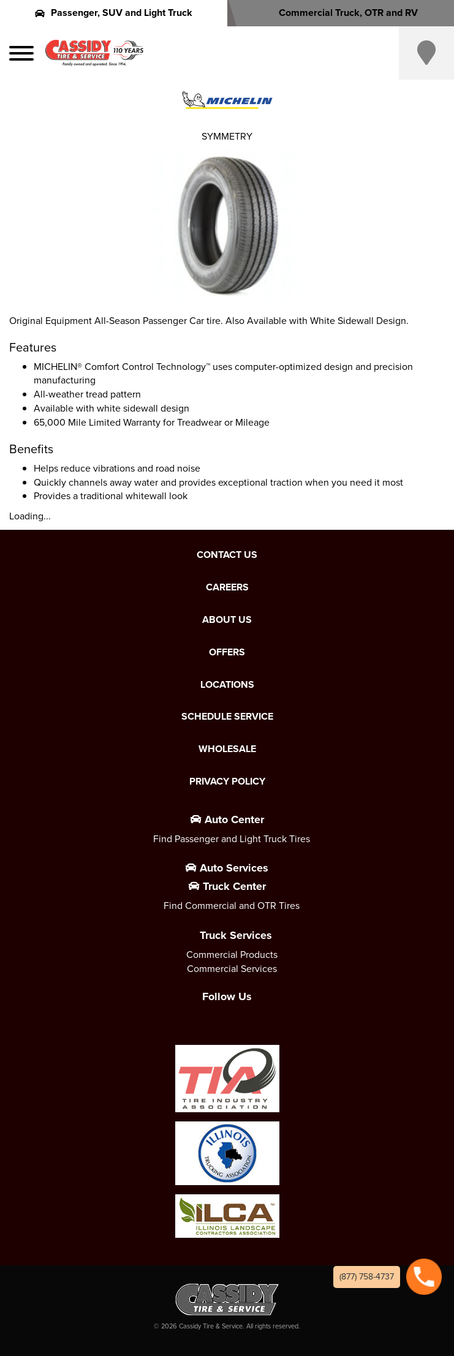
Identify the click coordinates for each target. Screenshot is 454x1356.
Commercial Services (232, 969)
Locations (227, 684)
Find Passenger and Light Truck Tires (231, 839)
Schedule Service (227, 716)
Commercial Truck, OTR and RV (340, 13)
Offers (227, 652)
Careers (227, 587)
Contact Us (227, 555)
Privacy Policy (227, 781)
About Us (227, 620)
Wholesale (227, 749)
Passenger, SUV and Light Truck (113, 13)
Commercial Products (232, 954)
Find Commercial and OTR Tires (232, 905)
